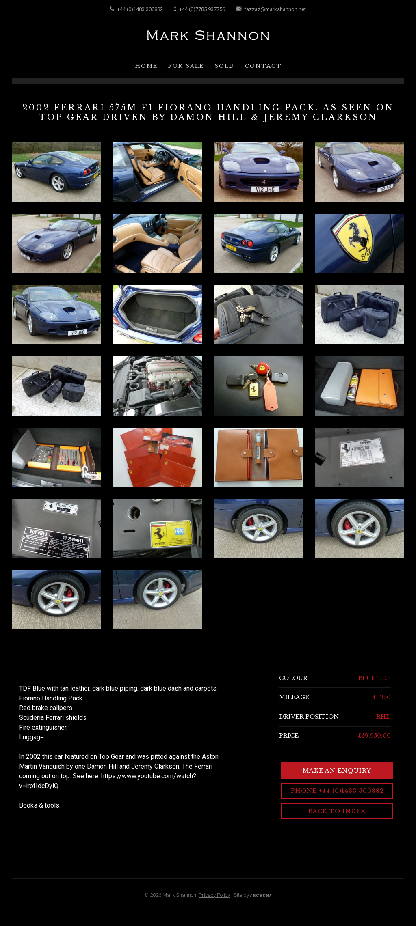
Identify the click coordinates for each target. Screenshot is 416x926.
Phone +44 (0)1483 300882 (337, 791)
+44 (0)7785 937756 (199, 9)
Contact (263, 65)
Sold (224, 65)
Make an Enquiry (337, 770)
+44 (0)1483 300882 (136, 9)
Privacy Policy (214, 895)
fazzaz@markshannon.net (271, 9)
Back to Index (337, 811)
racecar (261, 895)
